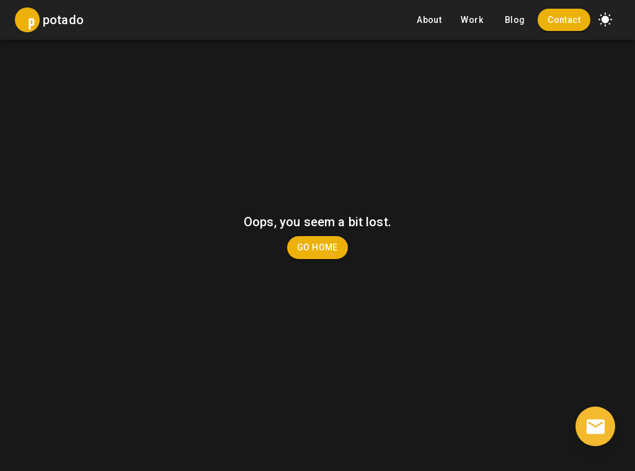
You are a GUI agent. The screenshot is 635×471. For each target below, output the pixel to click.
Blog (515, 20)
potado (63, 19)
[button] (605, 20)
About (429, 20)
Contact (564, 20)
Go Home (317, 247)
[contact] (595, 426)
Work (472, 20)
